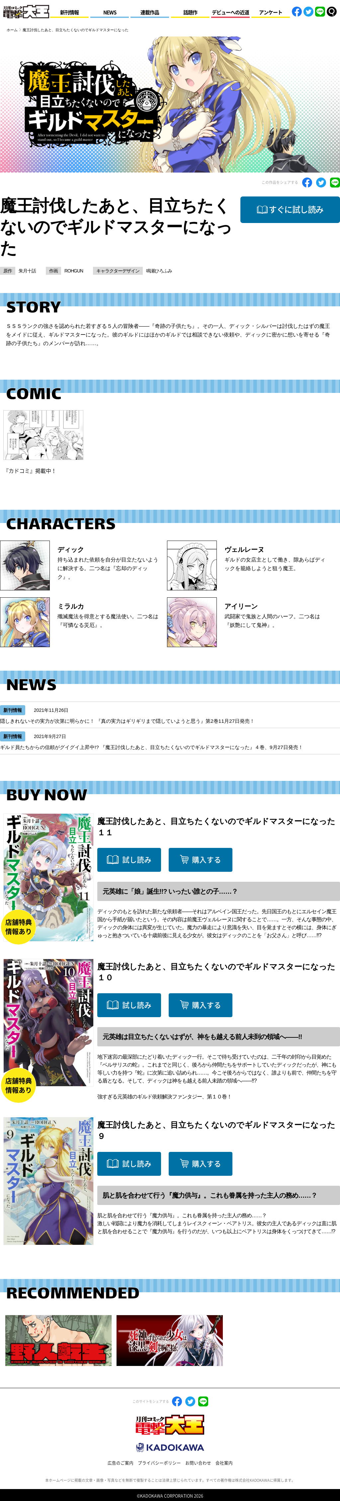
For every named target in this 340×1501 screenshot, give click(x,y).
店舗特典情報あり (18, 927)
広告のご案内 (120, 1463)
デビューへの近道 (230, 12)
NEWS (109, 12)
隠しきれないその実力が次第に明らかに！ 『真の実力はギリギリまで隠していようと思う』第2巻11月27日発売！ (127, 721)
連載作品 (149, 12)
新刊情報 (69, 12)
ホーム (12, 30)
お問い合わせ (198, 1463)
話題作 (190, 12)
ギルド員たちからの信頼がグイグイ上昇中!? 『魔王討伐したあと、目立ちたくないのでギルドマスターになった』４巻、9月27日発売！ (151, 747)
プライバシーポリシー (159, 1463)
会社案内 (224, 1463)
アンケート (270, 12)
